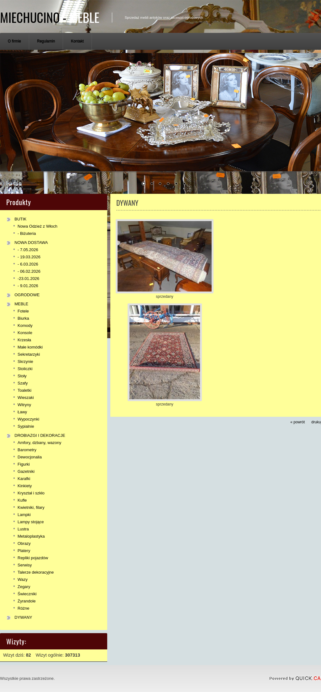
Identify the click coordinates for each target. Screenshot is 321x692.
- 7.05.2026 (28, 249)
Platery (24, 550)
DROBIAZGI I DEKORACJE (39, 435)
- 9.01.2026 (28, 285)
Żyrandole (27, 601)
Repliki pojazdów (33, 557)
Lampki (24, 514)
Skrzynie (25, 361)
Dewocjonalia (30, 457)
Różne (23, 608)
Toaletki (24, 390)
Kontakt (77, 41)
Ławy (22, 412)
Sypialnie (26, 426)
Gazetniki (26, 471)
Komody (25, 325)
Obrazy (24, 543)
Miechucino (49, 17)
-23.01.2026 (28, 278)
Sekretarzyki (29, 354)
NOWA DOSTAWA (31, 242)
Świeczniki (27, 593)
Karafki (24, 478)
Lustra (23, 529)
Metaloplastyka (31, 536)
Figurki (24, 464)
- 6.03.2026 (28, 264)
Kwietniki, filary (31, 507)
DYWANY (23, 617)
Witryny (24, 404)
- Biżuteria (27, 233)
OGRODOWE (26, 294)
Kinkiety (25, 485)
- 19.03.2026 (29, 257)
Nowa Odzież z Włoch (37, 226)
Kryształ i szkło (31, 493)
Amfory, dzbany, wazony (39, 442)
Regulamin (46, 41)
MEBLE (21, 304)
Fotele (23, 311)
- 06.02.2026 (29, 271)
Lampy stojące (31, 521)
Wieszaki (26, 397)
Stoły (22, 376)
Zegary (24, 586)
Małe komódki (30, 347)
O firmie (14, 41)
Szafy (23, 383)
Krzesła (24, 340)
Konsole (25, 332)
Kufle (22, 500)
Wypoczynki (28, 419)
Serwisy (25, 565)
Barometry (27, 449)
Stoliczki (25, 368)
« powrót (297, 422)
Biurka (23, 318)
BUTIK (20, 219)
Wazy (23, 579)
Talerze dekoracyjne (36, 572)
